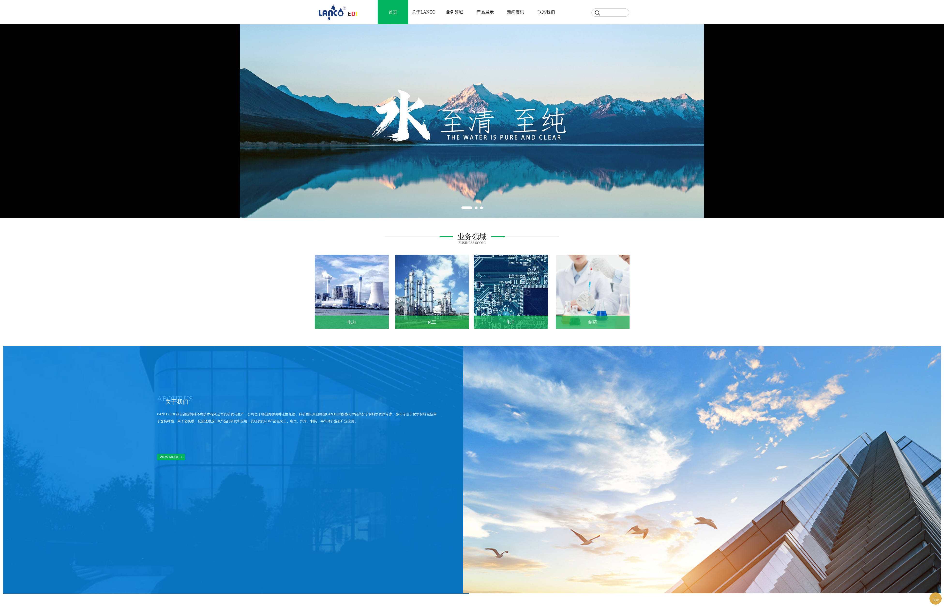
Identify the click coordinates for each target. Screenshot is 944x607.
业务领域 (454, 12)
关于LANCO (423, 12)
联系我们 (546, 12)
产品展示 (485, 12)
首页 (393, 12)
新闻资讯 (515, 12)
